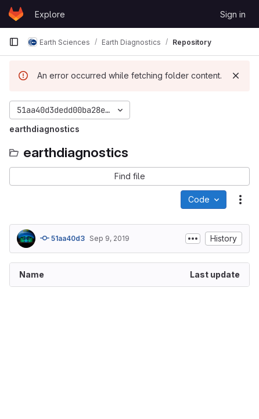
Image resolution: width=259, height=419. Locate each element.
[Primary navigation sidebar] (14, 42)
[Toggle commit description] (192, 238)
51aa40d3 (62, 238)
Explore (50, 14)
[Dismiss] (236, 76)
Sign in (233, 14)
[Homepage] (16, 14)
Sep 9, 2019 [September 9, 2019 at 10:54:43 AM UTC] (109, 238)
